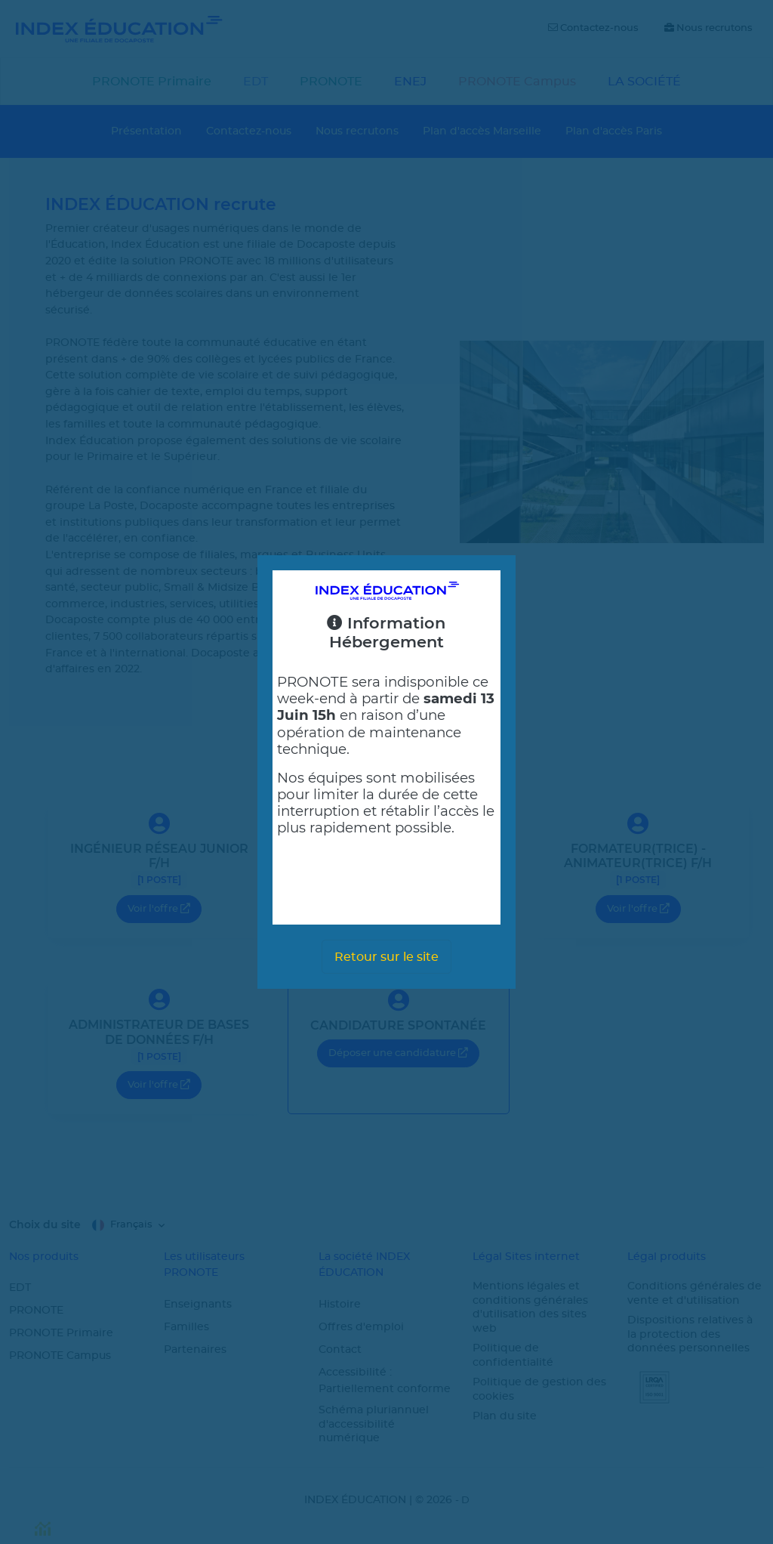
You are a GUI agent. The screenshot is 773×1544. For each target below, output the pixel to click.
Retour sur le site (386, 957)
